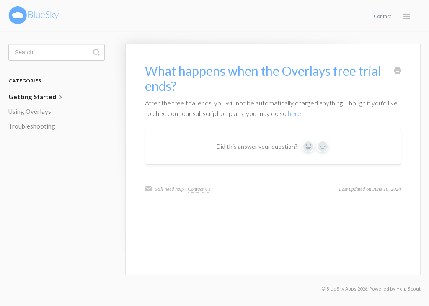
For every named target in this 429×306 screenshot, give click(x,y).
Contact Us (199, 189)
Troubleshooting (31, 126)
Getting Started (36, 96)
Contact (382, 16)
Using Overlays (29, 111)
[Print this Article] (397, 71)
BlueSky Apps (341, 288)
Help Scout (408, 288)
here (294, 113)
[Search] (56, 52)
